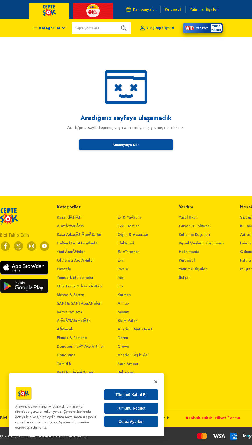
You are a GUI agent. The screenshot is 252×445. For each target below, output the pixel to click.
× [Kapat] (156, 381)
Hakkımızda (189, 251)
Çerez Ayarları (130, 421)
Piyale (123, 269)
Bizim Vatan (128, 320)
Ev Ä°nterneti (128, 251)
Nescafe (64, 269)
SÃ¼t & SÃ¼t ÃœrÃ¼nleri (79, 303)
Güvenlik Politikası (194, 226)
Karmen (124, 294)
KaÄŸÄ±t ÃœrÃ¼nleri (75, 372)
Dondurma (66, 355)
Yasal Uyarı (188, 217)
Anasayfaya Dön (125, 145)
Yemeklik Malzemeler (75, 277)
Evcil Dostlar (128, 226)
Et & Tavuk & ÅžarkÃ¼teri (79, 286)
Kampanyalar (141, 9)
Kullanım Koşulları (194, 234)
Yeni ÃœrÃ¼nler (71, 251)
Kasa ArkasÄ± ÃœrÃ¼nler (79, 234)
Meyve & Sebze (70, 294)
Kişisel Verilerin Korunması (201, 243)
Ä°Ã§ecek (65, 329)
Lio (120, 286)
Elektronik (126, 243)
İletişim (185, 277)
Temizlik (64, 363)
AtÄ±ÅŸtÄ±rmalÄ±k (74, 320)
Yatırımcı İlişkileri (193, 269)
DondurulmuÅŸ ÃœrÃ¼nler (80, 346)
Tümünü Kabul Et (131, 395)
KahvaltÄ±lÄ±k (69, 312)
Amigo (123, 303)
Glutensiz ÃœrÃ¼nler (75, 260)
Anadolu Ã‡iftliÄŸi (133, 355)
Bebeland (126, 372)
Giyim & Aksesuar (133, 234)
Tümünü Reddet (131, 408)
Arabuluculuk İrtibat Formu (212, 418)
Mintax (123, 312)
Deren (123, 337)
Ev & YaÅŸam (129, 217)
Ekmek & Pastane (72, 337)
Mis (120, 277)
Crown (123, 346)
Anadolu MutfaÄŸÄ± (135, 329)
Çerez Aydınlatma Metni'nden (59, 416)
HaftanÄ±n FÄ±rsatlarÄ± (77, 243)
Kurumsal (187, 260)
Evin (121, 260)
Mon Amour (128, 363)
